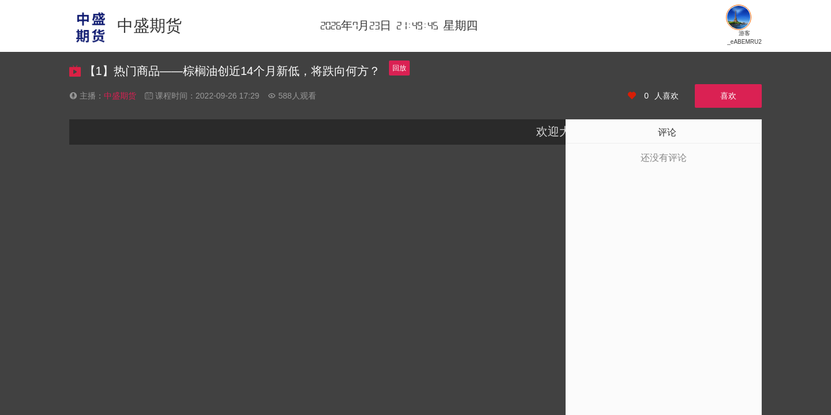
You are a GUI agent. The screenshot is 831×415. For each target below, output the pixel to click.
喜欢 (728, 95)
